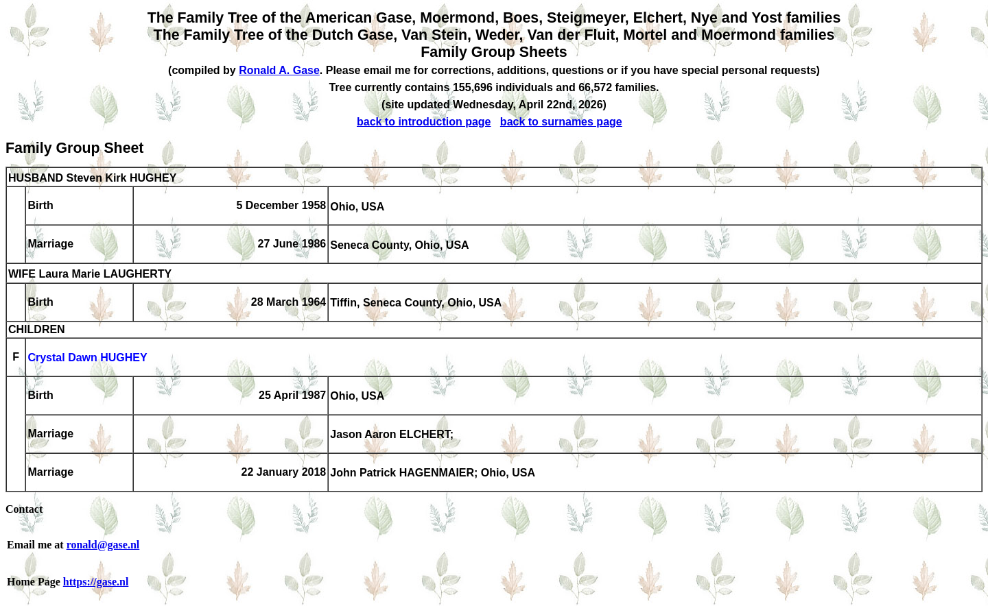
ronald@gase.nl (103, 544)
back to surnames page (561, 122)
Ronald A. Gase (279, 70)
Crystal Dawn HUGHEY (87, 358)
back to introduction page (424, 122)
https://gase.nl (96, 581)
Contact (24, 509)
